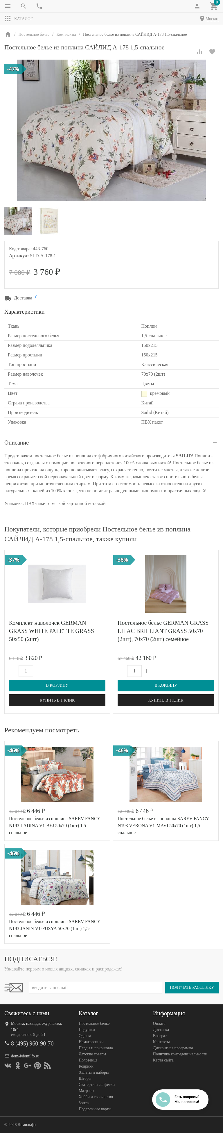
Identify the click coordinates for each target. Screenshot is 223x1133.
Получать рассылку (192, 987)
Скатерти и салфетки (97, 1084)
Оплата (159, 1023)
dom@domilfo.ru (25, 1056)
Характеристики (24, 311)
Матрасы (86, 1091)
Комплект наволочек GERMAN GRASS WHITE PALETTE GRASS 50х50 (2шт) (51, 631)
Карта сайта (163, 1060)
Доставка (161, 1029)
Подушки (87, 1029)
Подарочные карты (95, 1109)
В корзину (57, 685)
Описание (16, 442)
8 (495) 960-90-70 (32, 1043)
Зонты (84, 1103)
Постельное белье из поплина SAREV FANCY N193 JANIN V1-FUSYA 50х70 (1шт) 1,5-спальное (54, 928)
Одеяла (85, 1036)
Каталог (18, 18)
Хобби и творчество (96, 1097)
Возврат (160, 1036)
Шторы (85, 1078)
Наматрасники (91, 1042)
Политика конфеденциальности (180, 1054)
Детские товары (92, 1054)
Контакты (161, 1042)
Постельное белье (94, 1023)
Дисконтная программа (173, 1048)
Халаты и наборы (94, 1072)
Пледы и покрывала (96, 1048)
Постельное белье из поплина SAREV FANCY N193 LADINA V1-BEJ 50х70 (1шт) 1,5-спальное (54, 825)
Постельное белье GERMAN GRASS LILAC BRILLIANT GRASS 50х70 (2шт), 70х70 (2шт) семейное (163, 631)
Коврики (86, 1066)
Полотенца (88, 1060)
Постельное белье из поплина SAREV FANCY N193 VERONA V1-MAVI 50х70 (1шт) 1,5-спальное (163, 825)
